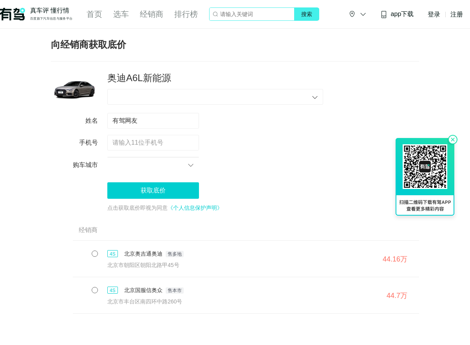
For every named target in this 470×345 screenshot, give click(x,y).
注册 (456, 14)
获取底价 (153, 190)
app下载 (397, 14)
